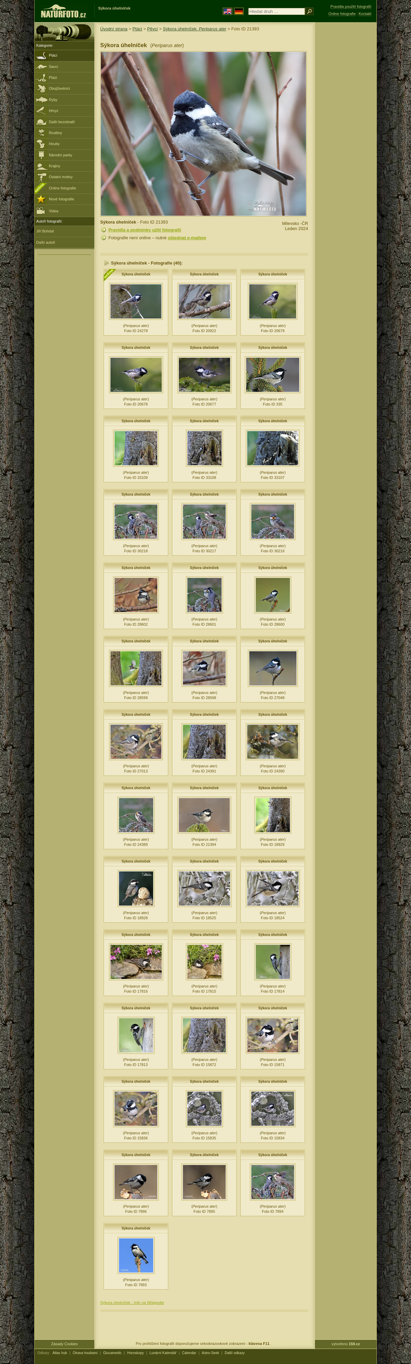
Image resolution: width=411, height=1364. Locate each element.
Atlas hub (59, 1353)
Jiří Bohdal (45, 231)
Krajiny (54, 166)
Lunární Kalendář (162, 1353)
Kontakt (365, 14)
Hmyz (53, 111)
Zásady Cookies (64, 1344)
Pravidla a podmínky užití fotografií (144, 229)
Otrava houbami (84, 1353)
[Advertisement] (345, 131)
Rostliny (55, 133)
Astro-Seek (210, 1353)
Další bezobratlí (62, 122)
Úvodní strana (114, 28)
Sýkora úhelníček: (194, 28)
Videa (47, 210)
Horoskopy (135, 1353)
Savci (53, 67)
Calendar (189, 1353)
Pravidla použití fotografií (350, 6)
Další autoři (45, 242)
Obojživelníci (59, 88)
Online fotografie (62, 188)
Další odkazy (235, 1353)
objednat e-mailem (187, 237)
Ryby (53, 100)
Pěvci (152, 28)
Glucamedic (112, 1353)
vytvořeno (346, 1344)
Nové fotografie (61, 199)
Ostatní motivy (61, 177)
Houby (54, 144)
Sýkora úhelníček (135, 274)
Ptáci (53, 55)
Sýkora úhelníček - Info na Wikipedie (132, 1303)
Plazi (53, 77)
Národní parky (60, 155)
